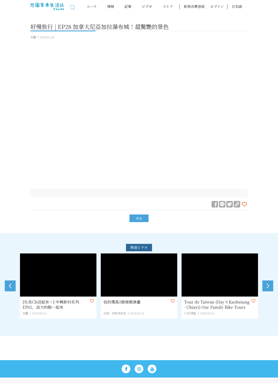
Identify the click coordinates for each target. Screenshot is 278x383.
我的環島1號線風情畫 (122, 302)
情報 (110, 6)
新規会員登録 (194, 6)
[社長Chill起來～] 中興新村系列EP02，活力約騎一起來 (51, 304)
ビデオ (147, 6)
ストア (168, 6)
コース (91, 6)
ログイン (217, 6)
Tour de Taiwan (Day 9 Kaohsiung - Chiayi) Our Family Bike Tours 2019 (217, 304)
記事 (127, 6)
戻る (139, 218)
